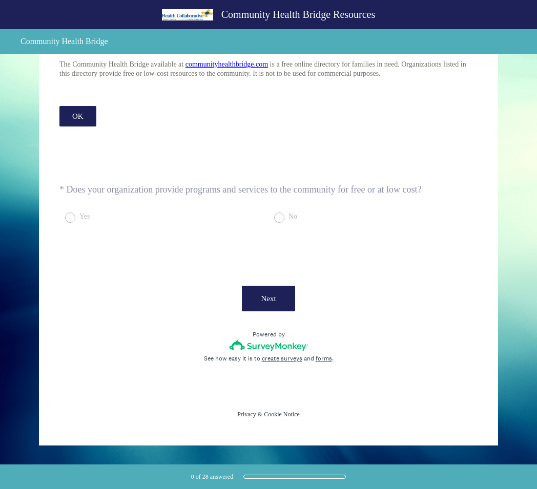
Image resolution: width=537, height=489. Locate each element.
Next (268, 298)
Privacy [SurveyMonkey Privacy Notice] (246, 414)
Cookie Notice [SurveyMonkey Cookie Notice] (282, 414)
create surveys (282, 358)
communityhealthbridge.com (226, 64)
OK (78, 116)
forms (324, 358)
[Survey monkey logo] (269, 345)
